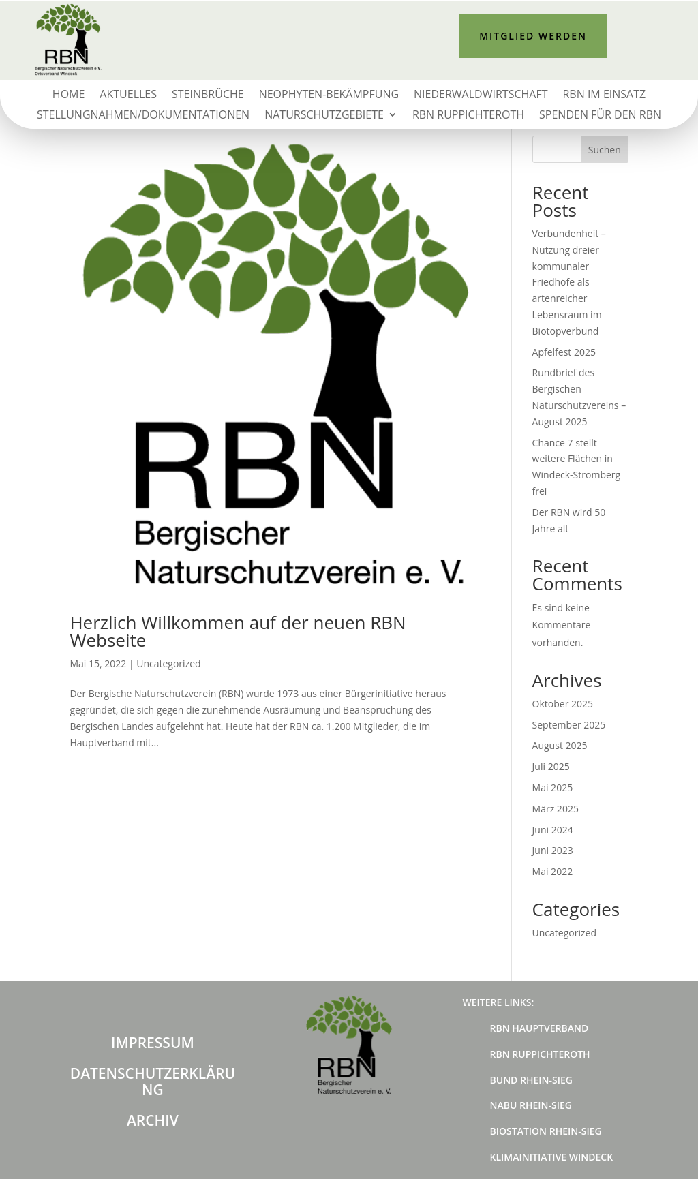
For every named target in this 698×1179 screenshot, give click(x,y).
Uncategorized (168, 663)
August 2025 (560, 745)
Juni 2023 (552, 850)
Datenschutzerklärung (152, 1081)
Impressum (152, 1042)
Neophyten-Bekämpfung (329, 95)
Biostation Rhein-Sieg (546, 1130)
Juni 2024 (552, 829)
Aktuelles (128, 95)
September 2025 (569, 724)
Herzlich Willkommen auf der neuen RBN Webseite (238, 631)
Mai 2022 (552, 871)
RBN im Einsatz (604, 95)
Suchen (604, 149)
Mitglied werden (533, 35)
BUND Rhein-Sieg (531, 1079)
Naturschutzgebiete (324, 116)
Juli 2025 (551, 766)
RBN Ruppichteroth (468, 116)
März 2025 (555, 808)
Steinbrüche (208, 95)
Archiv (153, 1120)
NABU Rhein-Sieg (531, 1105)
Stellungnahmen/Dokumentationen (143, 116)
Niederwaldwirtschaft (480, 95)
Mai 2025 (552, 787)
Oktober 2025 (562, 703)
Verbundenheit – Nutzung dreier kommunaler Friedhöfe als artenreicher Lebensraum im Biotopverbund (569, 282)
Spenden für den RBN (600, 116)
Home (68, 95)
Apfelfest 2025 (564, 352)
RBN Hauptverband (539, 1028)
